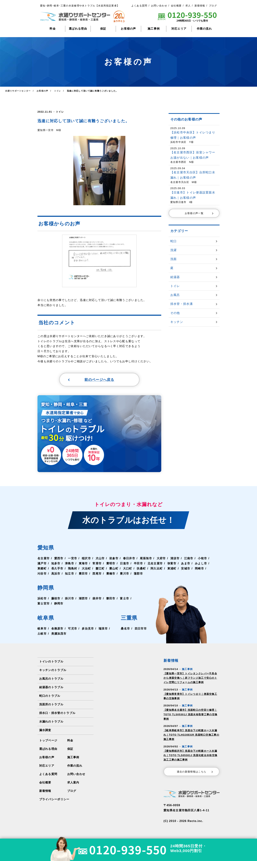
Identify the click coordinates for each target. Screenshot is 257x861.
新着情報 (200, 5)
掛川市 (69, 598)
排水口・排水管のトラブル (57, 713)
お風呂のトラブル (51, 678)
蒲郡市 (138, 573)
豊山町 (113, 568)
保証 (103, 28)
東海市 (83, 563)
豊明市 (110, 563)
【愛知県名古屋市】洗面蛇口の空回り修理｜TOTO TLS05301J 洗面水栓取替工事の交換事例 (190, 714)
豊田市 (83, 573)
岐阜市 (42, 628)
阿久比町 (157, 568)
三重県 (129, 618)
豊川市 (124, 573)
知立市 (69, 573)
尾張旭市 (146, 558)
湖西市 (83, 598)
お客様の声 (128, 28)
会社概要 (176, 5)
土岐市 (42, 633)
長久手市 (57, 568)
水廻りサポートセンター (18, 91)
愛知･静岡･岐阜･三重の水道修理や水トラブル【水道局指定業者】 (79, 5)
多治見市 (88, 628)
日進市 (124, 563)
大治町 (86, 568)
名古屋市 (43, 558)
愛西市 (58, 558)
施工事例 (154, 28)
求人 (188, 5)
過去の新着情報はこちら (195, 772)
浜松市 (42, 598)
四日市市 (141, 628)
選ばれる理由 (78, 28)
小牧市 (202, 558)
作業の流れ (204, 28)
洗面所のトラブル (51, 704)
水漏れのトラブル (51, 721)
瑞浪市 (103, 628)
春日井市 (129, 558)
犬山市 (100, 558)
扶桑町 (141, 568)
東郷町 (42, 568)
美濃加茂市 (59, 633)
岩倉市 (113, 558)
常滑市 (97, 563)
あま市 (185, 563)
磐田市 (110, 598)
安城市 (185, 568)
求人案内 (73, 782)
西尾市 (97, 573)
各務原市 (57, 628)
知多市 (55, 563)
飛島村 (72, 568)
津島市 (69, 563)
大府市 (161, 558)
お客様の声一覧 (199, 213)
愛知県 (45, 548)
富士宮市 (43, 603)
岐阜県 (45, 618)
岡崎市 (199, 568)
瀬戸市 (42, 563)
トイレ (60, 111)
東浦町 (171, 568)
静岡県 (45, 588)
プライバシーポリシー (54, 799)
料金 (53, 28)
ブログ (213, 5)
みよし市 (201, 563)
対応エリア (179, 28)
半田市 (138, 563)
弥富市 (171, 563)
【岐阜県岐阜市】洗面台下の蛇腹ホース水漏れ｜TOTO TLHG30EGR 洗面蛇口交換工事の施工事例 (191, 735)
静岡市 (58, 603)
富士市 (124, 598)
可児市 (72, 628)
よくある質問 (139, 5)
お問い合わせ (159, 5)
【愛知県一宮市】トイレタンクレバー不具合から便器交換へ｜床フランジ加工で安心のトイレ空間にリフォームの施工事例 (190, 678)
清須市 (174, 558)
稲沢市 (86, 558)
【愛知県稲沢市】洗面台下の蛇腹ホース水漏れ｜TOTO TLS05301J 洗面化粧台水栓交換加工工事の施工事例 (190, 755)
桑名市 (125, 628)
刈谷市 (42, 573)
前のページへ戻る (91, 380)
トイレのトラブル (51, 661)
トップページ (48, 740)
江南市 (188, 558)
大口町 (127, 568)
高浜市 (55, 573)
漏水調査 (45, 730)
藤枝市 (55, 598)
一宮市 (72, 558)
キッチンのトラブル (53, 670)
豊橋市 (110, 573)
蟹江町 (100, 568)
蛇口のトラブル (49, 696)
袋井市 (97, 598)
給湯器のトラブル (51, 687)
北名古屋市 (155, 563)
